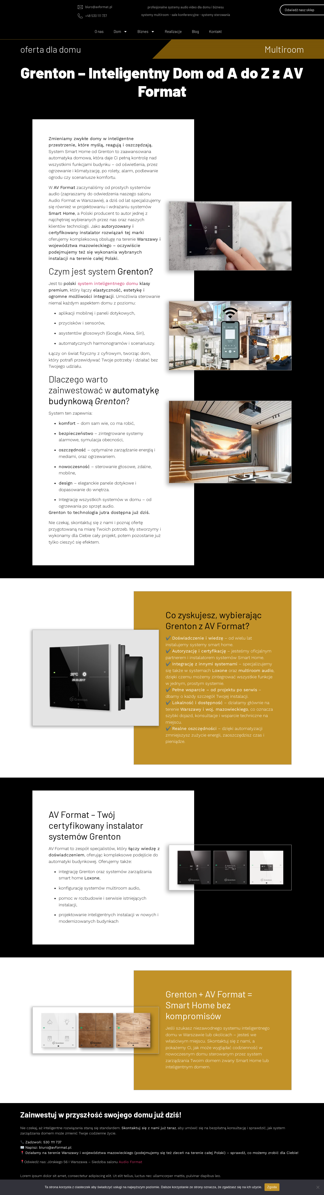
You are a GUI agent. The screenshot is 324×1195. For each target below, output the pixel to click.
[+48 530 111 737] (80, 15)
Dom (120, 31)
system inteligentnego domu (108, 283)
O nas (99, 31)
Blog (195, 31)
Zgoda (272, 1187)
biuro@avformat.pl (98, 7)
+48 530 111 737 (96, 16)
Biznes (146, 31)
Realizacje (173, 31)
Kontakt (215, 31)
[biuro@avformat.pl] (80, 7)
